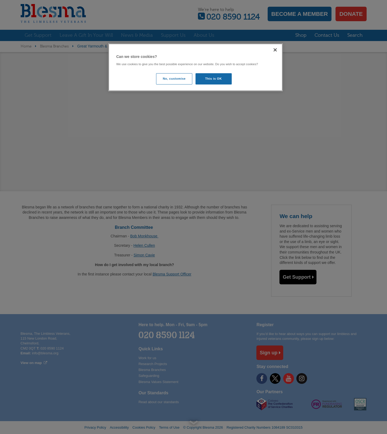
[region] (195, 67)
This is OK (213, 78)
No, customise (174, 78)
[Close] (275, 50)
